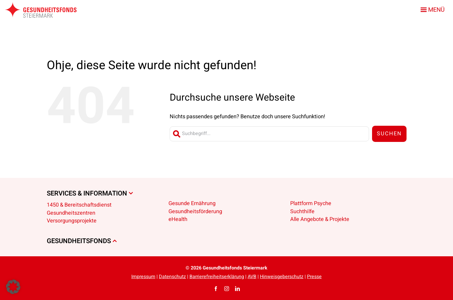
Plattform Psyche (310, 203)
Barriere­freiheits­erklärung (216, 276)
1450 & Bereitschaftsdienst (79, 205)
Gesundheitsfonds (79, 241)
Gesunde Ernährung (192, 203)
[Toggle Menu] (434, 9)
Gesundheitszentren (71, 213)
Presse (314, 276)
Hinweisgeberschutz (281, 276)
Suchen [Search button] (389, 134)
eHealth (177, 219)
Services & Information (87, 193)
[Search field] (269, 133)
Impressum (143, 276)
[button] (13, 287)
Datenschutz (172, 276)
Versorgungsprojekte (72, 221)
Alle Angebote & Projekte (319, 219)
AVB (252, 276)
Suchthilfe (302, 211)
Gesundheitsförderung (195, 211)
